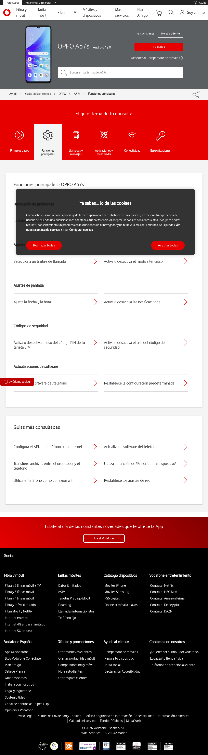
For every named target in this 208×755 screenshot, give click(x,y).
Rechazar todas (44, 245)
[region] (105, 222)
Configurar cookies (81, 230)
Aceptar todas (168, 245)
